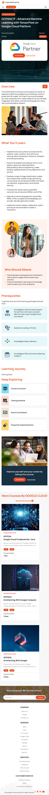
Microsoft (24, 740)
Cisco (24, 730)
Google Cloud (24, 736)
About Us (24, 711)
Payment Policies (24, 780)
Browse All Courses (24, 501)
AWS (24, 727)
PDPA (24, 783)
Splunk (24, 746)
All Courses (11, 7)
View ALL (24, 752)
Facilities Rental (24, 761)
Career (24, 715)
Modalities (24, 765)
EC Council (24, 733)
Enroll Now (19, 55)
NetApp (24, 743)
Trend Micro (24, 749)
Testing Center (24, 771)
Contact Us (24, 718)
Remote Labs (24, 768)
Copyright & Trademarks (24, 786)
